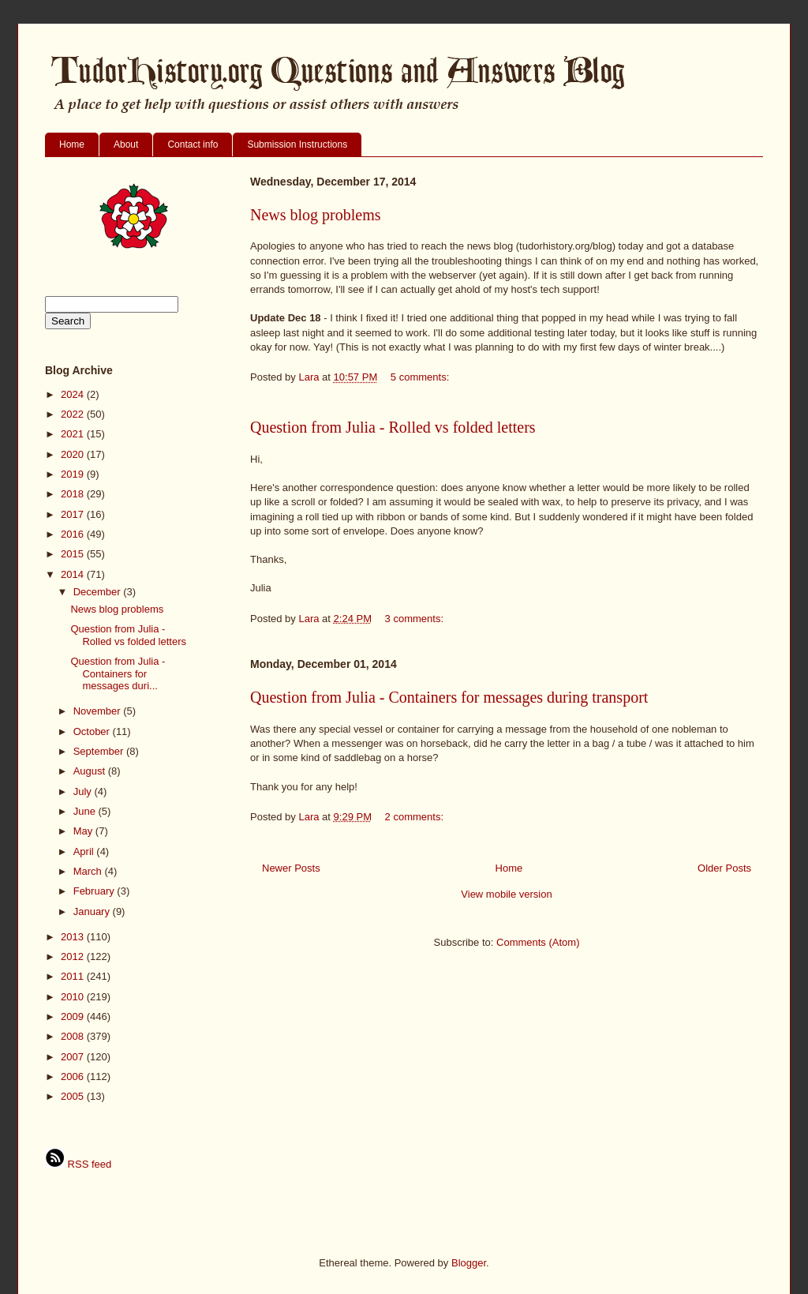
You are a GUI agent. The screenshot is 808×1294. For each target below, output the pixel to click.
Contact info (192, 144)
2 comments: (416, 817)
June (86, 811)
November (98, 711)
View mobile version (506, 894)
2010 (74, 997)
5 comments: (421, 377)
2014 (74, 574)
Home (71, 144)
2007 (74, 1057)
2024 (74, 394)
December (98, 592)
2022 (74, 414)
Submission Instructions (297, 144)
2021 (74, 434)
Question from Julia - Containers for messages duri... (117, 673)
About (126, 144)
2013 (74, 937)
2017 (74, 514)
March (89, 871)
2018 (74, 494)
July (84, 791)
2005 (74, 1096)
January (93, 911)
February (95, 891)
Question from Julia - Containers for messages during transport (449, 697)
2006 (74, 1076)
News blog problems (315, 214)
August (90, 771)
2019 (74, 474)
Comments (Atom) (537, 942)
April (85, 851)
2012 (74, 956)
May (84, 831)
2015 (74, 554)
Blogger (468, 1263)
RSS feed (78, 1164)
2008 (74, 1036)
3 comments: (416, 618)
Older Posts (724, 868)
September (99, 751)
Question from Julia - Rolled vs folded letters (393, 427)
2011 (74, 976)
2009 (74, 1016)
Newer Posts (291, 868)
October (93, 731)
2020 (74, 454)
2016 (74, 534)
